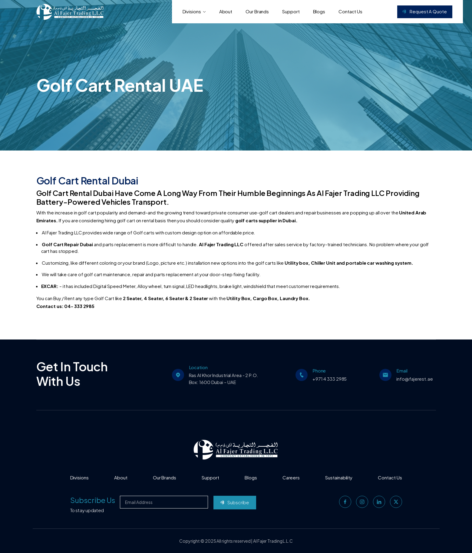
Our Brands (257, 11)
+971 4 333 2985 (329, 379)
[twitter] (396, 502)
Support (290, 11)
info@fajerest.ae (414, 379)
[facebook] (345, 502)
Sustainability (338, 477)
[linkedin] (379, 502)
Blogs (319, 11)
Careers (291, 477)
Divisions (194, 11)
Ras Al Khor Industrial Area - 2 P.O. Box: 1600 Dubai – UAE (223, 378)
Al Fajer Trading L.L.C (273, 541)
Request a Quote (425, 11)
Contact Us (350, 11)
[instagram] (362, 502)
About (226, 11)
